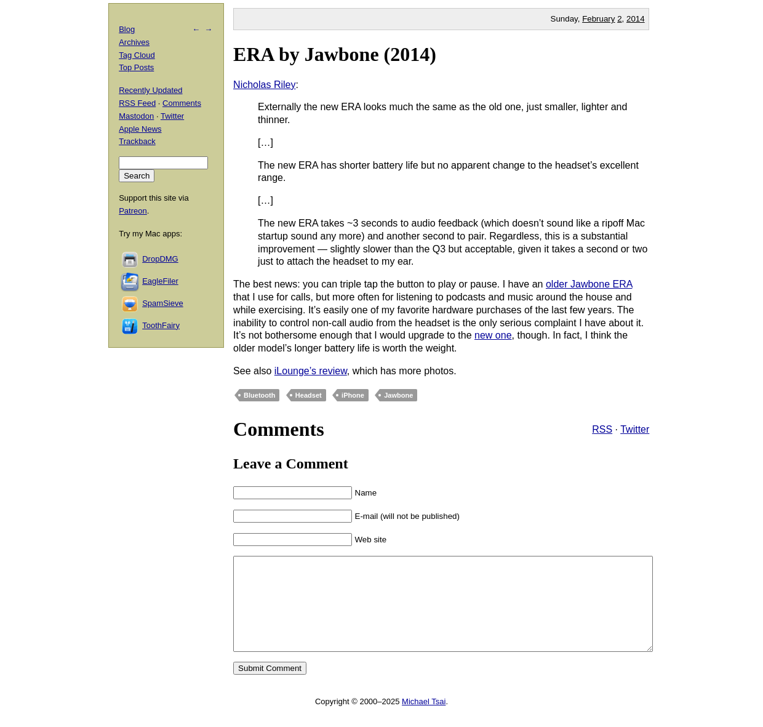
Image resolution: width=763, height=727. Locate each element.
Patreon (133, 210)
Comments (181, 103)
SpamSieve (162, 303)
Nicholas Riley (264, 84)
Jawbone (398, 395)
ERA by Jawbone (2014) (334, 54)
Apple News (140, 129)
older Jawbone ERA (589, 284)
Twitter (634, 429)
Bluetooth (259, 395)
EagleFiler (160, 281)
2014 (635, 18)
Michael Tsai (423, 720)
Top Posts (136, 67)
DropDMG (160, 258)
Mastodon (136, 116)
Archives (134, 42)
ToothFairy (161, 325)
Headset (308, 395)
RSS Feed (137, 103)
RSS (602, 429)
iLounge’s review (310, 371)
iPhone (353, 395)
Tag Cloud (137, 55)
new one (493, 335)
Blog (127, 29)
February (598, 18)
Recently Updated (150, 90)
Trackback (137, 141)
